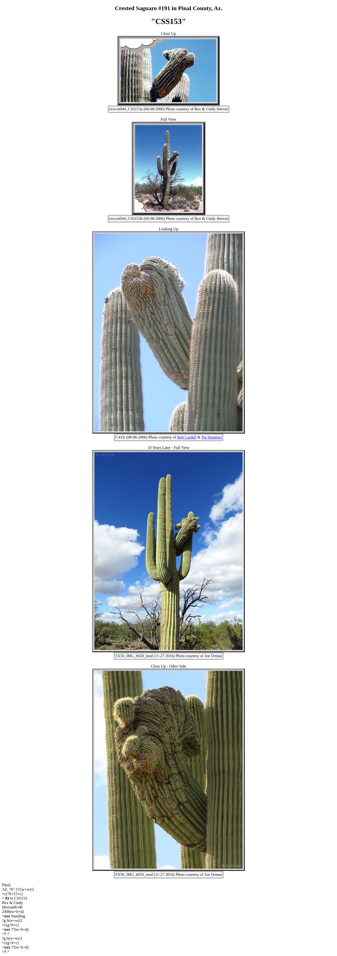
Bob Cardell (186, 437)
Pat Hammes (212, 437)
